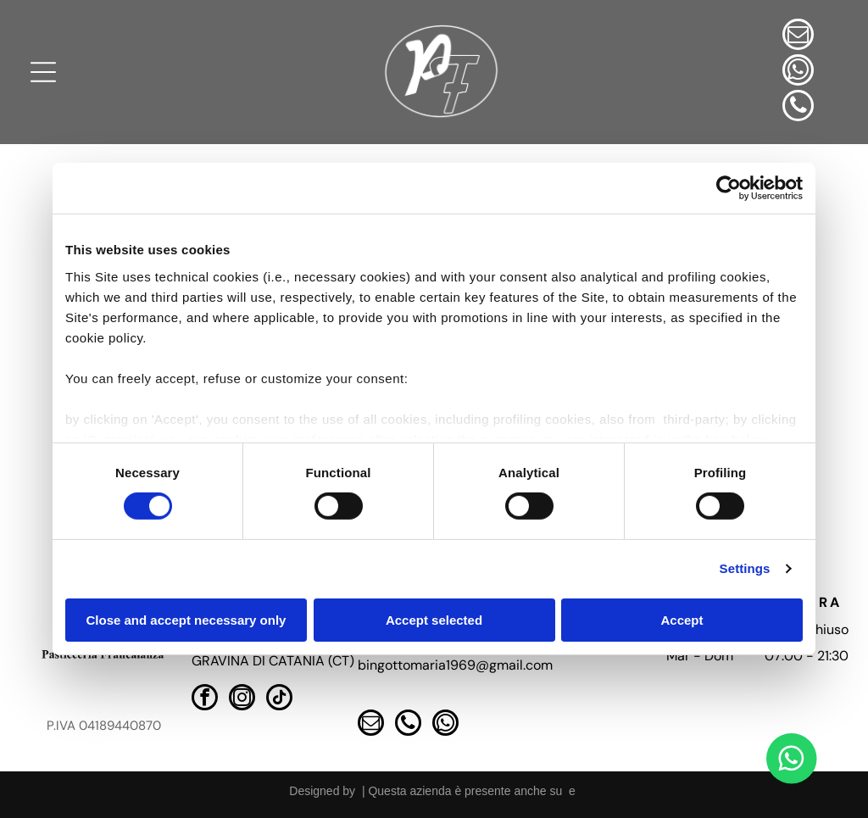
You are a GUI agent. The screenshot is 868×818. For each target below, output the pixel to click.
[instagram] (242, 699)
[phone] (798, 107)
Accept (681, 620)
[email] (798, 36)
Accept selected (434, 620)
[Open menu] (43, 72)
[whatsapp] (798, 72)
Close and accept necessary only (186, 620)
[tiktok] (279, 699)
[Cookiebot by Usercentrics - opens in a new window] (728, 188)
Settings (745, 568)
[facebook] (205, 699)
